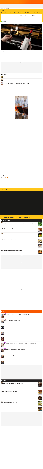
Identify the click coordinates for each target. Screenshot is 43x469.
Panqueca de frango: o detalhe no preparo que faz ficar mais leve (10, 388)
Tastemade (11, 12)
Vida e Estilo (4, 8)
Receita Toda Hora (24, 12)
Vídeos (40, 12)
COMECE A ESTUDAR (12, 2)
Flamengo (5, 325)
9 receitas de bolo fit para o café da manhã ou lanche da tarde (9, 228)
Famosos (5, 313)
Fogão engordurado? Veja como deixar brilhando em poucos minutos (15, 217)
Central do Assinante (29, 2)
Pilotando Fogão (30, 12)
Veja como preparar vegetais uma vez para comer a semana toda (10, 234)
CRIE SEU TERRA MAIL (3, 2)
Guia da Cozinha (7, 12)
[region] (21, 5)
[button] (2, 21)
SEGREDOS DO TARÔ (23, 2)
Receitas (2, 12)
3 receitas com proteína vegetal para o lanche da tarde (8, 239)
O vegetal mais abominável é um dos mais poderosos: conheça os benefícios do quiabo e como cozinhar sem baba (17, 223)
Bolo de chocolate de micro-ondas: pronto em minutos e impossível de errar (12, 383)
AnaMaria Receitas (35, 12)
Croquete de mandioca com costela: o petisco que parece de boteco (10, 407)
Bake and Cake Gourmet (17, 12)
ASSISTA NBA (7, 2)
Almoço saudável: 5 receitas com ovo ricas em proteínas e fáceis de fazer (11, 250)
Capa (1, 8)
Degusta (8, 8)
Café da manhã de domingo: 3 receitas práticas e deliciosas (9, 391)
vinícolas (2, 54)
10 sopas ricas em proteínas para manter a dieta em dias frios (9, 402)
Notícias (5, 319)
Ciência (5, 342)
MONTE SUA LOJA (18, 2)
